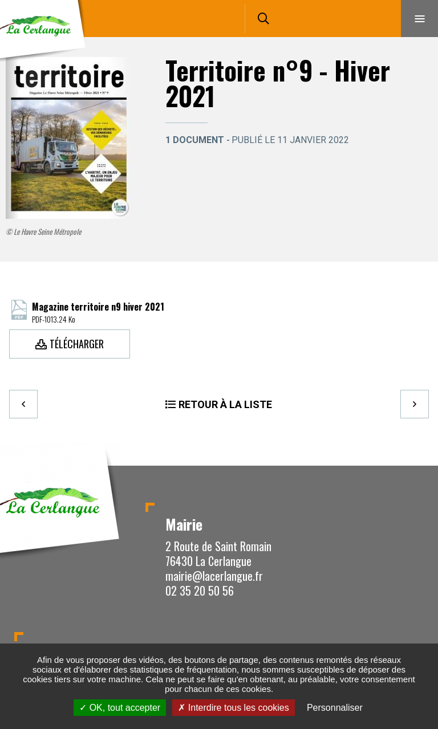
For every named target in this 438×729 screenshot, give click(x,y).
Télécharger (77, 343)
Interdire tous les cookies (233, 707)
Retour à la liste (225, 404)
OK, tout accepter (119, 707)
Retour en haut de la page (409, 466)
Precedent (23, 404)
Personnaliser (335, 707)
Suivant (414, 404)
